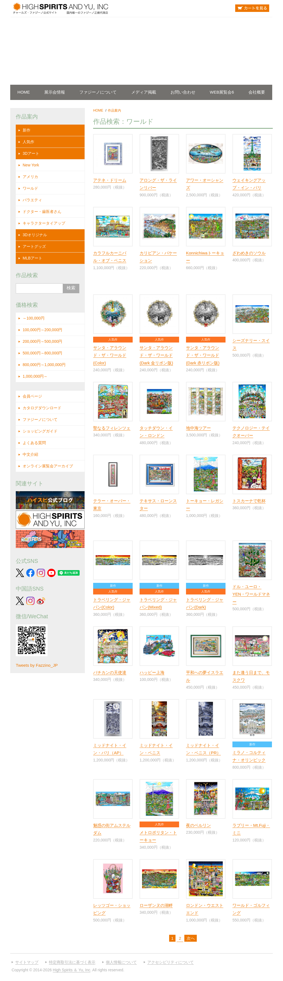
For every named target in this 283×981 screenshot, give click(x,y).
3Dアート (31, 153)
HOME (23, 92)
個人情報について (121, 962)
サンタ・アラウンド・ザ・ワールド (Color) (109, 355)
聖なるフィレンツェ (111, 428)
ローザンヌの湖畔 (156, 905)
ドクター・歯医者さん (42, 211)
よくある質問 (34, 443)
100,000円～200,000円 (42, 330)
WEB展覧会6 (222, 92)
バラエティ (32, 200)
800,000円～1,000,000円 (44, 364)
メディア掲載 (143, 92)
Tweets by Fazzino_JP (37, 665)
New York (31, 165)
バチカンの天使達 (109, 672)
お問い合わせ (183, 92)
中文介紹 (30, 454)
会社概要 (256, 92)
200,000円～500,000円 (42, 341)
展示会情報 (54, 92)
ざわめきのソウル (249, 253)
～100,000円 (33, 318)
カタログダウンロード (42, 408)
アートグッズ (34, 246)
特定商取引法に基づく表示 (72, 962)
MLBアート (32, 258)
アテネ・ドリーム (109, 180)
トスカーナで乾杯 (249, 500)
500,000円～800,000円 (42, 353)
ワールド (30, 188)
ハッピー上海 (152, 672)
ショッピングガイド (40, 431)
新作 (26, 130)
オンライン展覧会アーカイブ (48, 466)
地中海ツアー (198, 428)
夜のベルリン (198, 825)
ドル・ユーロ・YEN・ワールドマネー (251, 594)
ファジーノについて (98, 92)
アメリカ (30, 176)
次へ (191, 938)
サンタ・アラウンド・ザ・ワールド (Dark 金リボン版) (156, 355)
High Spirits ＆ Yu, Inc (71, 970)
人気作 (28, 142)
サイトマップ (26, 962)
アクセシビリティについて (170, 962)
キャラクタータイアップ (44, 223)
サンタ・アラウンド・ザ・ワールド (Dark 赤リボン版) (202, 355)
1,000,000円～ (35, 376)
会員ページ (32, 396)
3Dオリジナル (35, 235)
